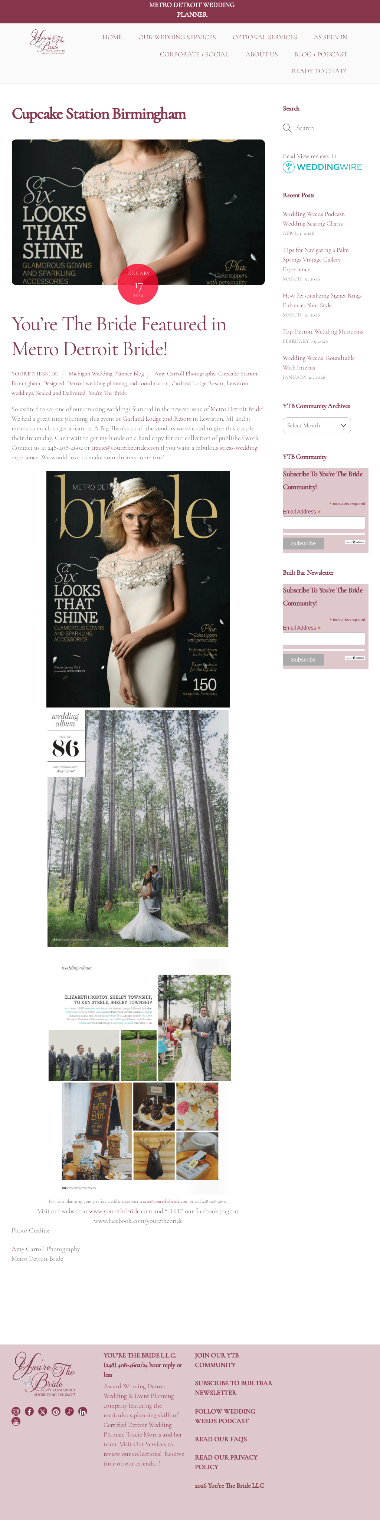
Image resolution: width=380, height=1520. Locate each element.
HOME (112, 37)
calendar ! (147, 1463)
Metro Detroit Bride (236, 409)
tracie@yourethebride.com (125, 447)
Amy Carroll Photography (184, 373)
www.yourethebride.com (120, 1211)
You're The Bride (107, 393)
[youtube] (17, 1420)
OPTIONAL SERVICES (265, 37)
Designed (53, 383)
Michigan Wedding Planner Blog (106, 373)
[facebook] (30, 1410)
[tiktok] (70, 1410)
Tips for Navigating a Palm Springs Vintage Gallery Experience (316, 259)
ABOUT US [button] (262, 54)
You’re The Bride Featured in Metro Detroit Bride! (119, 336)
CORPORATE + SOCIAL (194, 54)
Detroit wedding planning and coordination (117, 383)
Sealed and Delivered (60, 393)
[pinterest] (57, 1410)
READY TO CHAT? (319, 71)
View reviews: (313, 156)
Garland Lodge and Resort (157, 418)
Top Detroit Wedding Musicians (323, 331)
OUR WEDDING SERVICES (177, 37)
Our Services (149, 1444)
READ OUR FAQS (221, 1439)
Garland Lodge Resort (197, 383)
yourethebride (35, 374)
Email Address (302, 511)
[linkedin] (83, 1410)
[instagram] (17, 1410)
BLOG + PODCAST (320, 54)
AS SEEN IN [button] (330, 37)
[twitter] (43, 1410)
